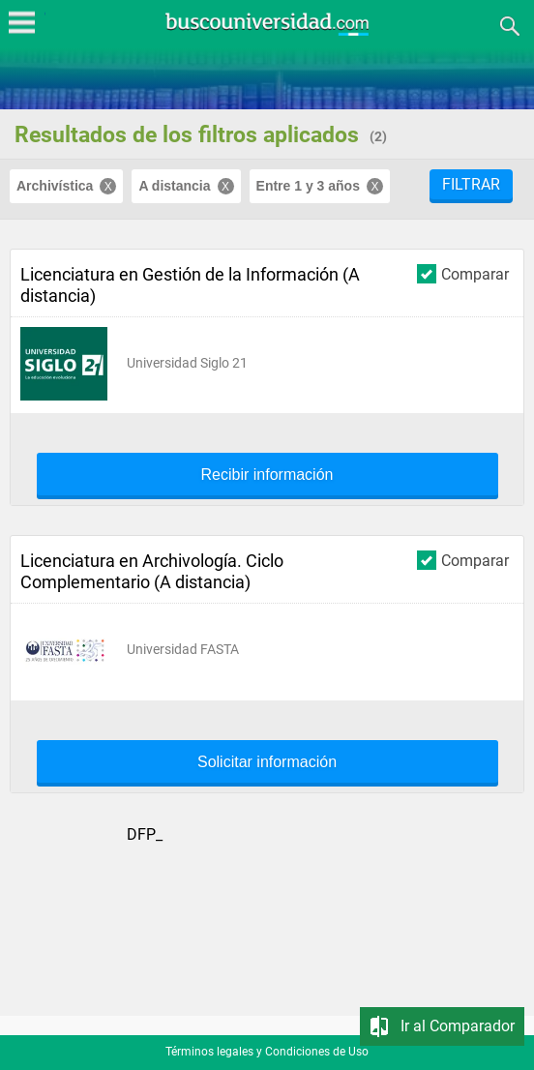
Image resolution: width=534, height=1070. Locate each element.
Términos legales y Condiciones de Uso (267, 1051)
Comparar (463, 273)
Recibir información (267, 475)
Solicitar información (267, 762)
